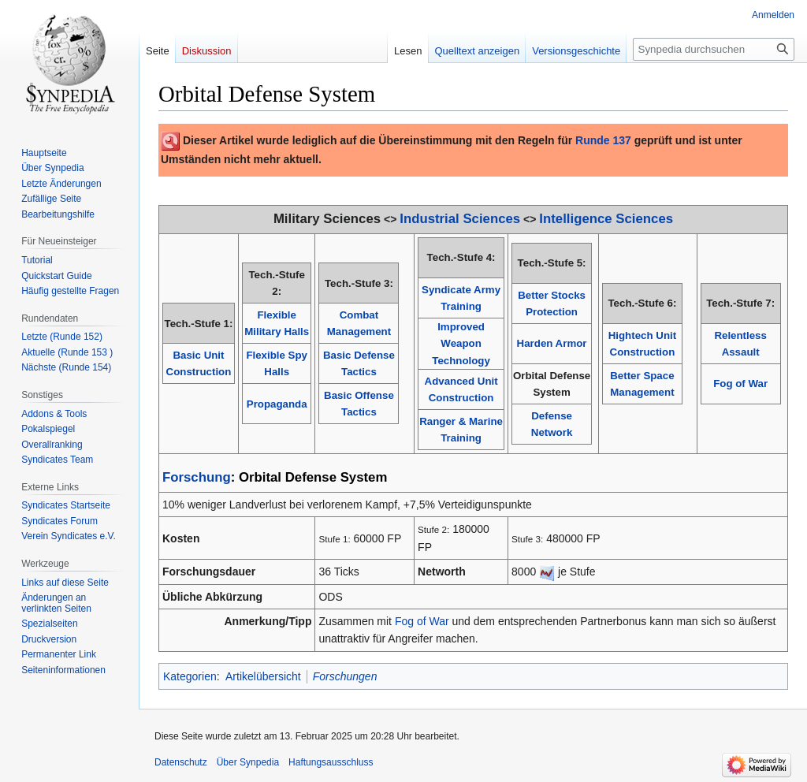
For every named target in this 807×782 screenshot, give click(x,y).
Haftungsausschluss (330, 762)
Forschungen (345, 676)
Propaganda (277, 404)
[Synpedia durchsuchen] (713, 49)
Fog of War (740, 383)
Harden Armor (552, 343)
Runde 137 (603, 140)
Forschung (196, 477)
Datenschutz (180, 762)
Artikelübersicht (263, 676)
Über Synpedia (248, 762)
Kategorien (190, 676)
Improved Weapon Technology (461, 344)
